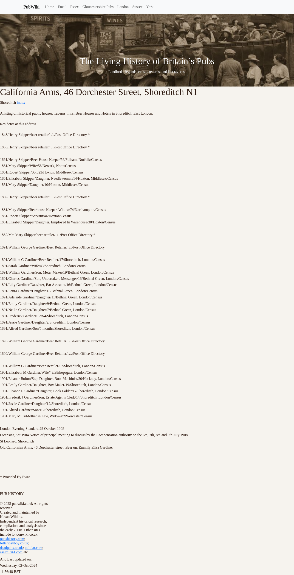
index (21, 102)
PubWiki (31, 6)
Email (62, 7)
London (123, 7)
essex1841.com (11, 552)
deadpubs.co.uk (11, 548)
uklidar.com (33, 548)
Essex (74, 7)
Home (49, 7)
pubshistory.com (12, 539)
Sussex (137, 7)
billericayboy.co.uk (14, 543)
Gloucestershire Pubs (98, 7)
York (149, 7)
